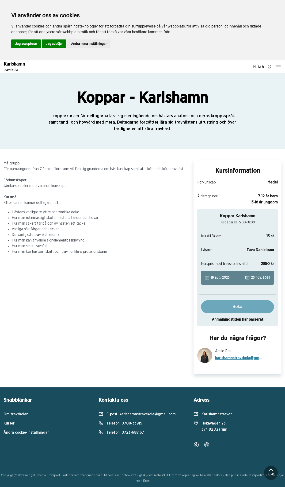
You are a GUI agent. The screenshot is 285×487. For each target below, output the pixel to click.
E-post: (137, 414)
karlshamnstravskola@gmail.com (239, 358)
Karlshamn (14, 67)
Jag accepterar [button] (26, 44)
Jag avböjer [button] (54, 44)
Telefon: (121, 423)
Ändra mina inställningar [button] (89, 44)
